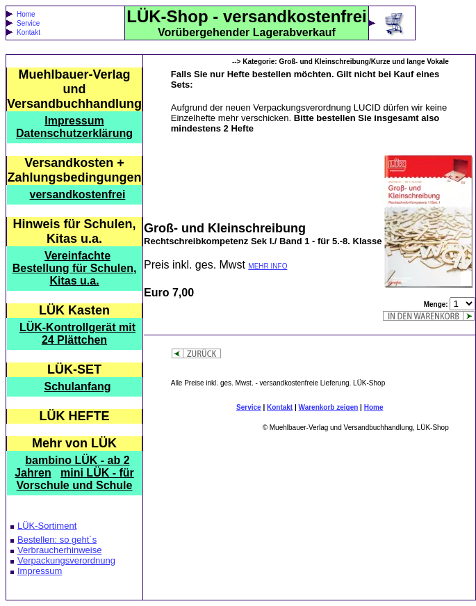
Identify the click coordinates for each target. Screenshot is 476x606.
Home (26, 14)
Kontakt (28, 32)
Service (28, 23)
